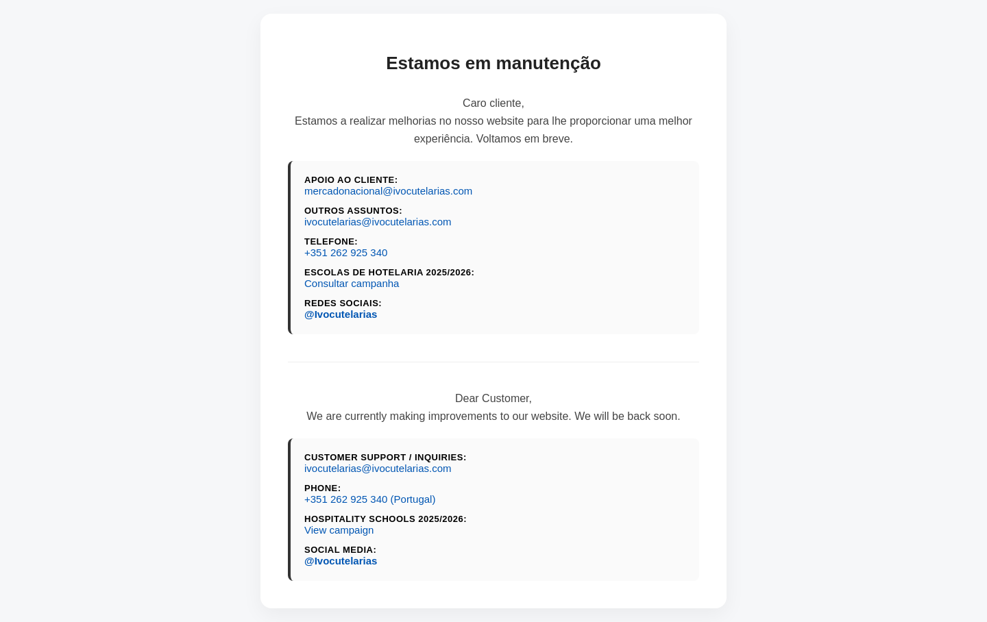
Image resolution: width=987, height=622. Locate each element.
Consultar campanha (351, 283)
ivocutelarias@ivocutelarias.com (377, 221)
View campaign (339, 530)
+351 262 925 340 (345, 252)
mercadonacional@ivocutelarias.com (388, 191)
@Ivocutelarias (340, 314)
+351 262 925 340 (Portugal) (369, 499)
